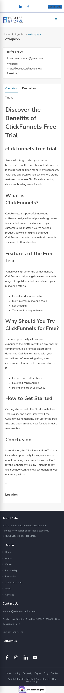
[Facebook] (28, 7)
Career (8, 564)
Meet (8, 588)
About (8, 558)
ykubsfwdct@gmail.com (29, 58)
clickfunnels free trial (31, 148)
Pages (37, 673)
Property (27, 673)
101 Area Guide (13, 582)
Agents (19, 34)
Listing (16, 673)
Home (6, 34)
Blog (46, 673)
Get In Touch (55, 7)
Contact (9, 594)
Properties (29, 88)
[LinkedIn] (20, 7)
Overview (11, 88)
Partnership (11, 570)
